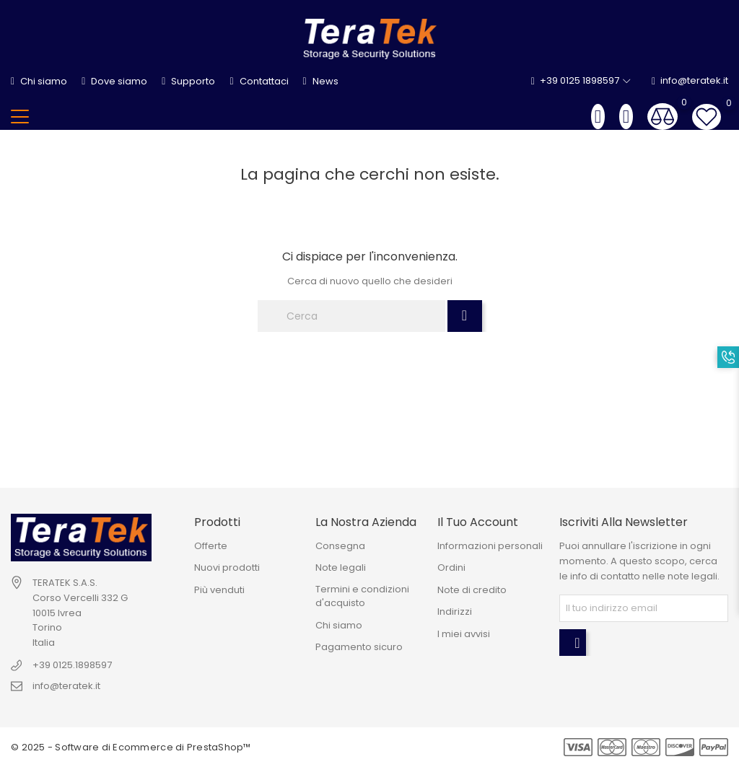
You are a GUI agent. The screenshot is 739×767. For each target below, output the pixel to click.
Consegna (340, 546)
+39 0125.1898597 (72, 665)
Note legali (340, 567)
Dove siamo (114, 81)
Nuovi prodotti (227, 567)
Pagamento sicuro (359, 647)
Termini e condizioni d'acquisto (362, 596)
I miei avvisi (463, 634)
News (320, 81)
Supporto (188, 81)
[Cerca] (351, 316)
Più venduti (219, 590)
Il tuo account (477, 522)
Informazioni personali (490, 546)
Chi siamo (39, 81)
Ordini (451, 567)
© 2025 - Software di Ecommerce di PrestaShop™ (131, 747)
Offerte (210, 546)
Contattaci (258, 81)
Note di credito (472, 590)
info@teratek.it (690, 81)
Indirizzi (454, 611)
